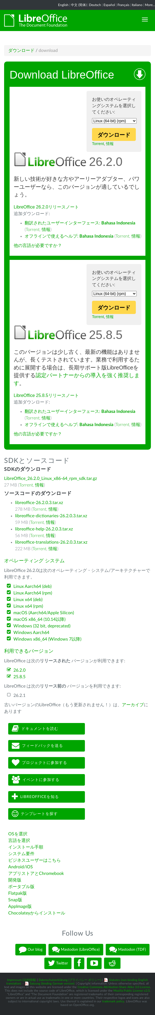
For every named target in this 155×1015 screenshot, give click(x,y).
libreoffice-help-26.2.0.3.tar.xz (44, 529)
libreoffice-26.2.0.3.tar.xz (39, 502)
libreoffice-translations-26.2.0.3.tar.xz (51, 542)
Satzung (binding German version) (52, 983)
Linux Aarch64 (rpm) (32, 593)
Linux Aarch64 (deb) (32, 586)
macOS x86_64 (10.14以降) (39, 619)
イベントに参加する (35, 780)
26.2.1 (19, 695)
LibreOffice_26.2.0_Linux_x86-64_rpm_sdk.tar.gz (50, 478)
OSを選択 (17, 834)
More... (150, 5)
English (63, 5)
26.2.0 (19, 670)
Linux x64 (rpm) (28, 606)
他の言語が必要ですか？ (38, 245)
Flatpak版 (17, 893)
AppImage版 (20, 906)
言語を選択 (19, 840)
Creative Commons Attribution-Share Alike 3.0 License (114, 987)
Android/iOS (20, 867)
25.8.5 (19, 677)
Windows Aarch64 (31, 632)
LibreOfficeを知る (35, 797)
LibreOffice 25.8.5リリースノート (46, 395)
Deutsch (95, 5)
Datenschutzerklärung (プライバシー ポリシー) (70, 979)
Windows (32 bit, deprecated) (41, 626)
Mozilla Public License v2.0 (131, 990)
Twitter (58, 963)
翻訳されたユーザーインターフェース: (80, 223)
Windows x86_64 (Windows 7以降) (47, 639)
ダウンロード (21, 50)
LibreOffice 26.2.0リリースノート (46, 207)
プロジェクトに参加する (39, 763)
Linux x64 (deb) (27, 599)
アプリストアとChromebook (36, 873)
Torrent (98, 143)
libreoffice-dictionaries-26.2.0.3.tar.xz (51, 516)
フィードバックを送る (37, 746)
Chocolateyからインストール (36, 913)
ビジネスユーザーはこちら (34, 860)
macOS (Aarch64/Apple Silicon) (43, 613)
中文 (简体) (79, 5)
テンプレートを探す (35, 814)
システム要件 (21, 854)
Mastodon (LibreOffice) (76, 949)
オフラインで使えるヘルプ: (69, 236)
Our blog (30, 949)
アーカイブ (133, 705)
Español (109, 5)
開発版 (14, 880)
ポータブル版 (21, 887)
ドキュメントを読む (35, 729)
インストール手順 (25, 847)
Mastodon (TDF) (127, 949)
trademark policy (113, 1001)
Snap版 (15, 900)
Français (123, 5)
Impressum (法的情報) (21, 979)
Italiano (137, 5)
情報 (110, 143)
